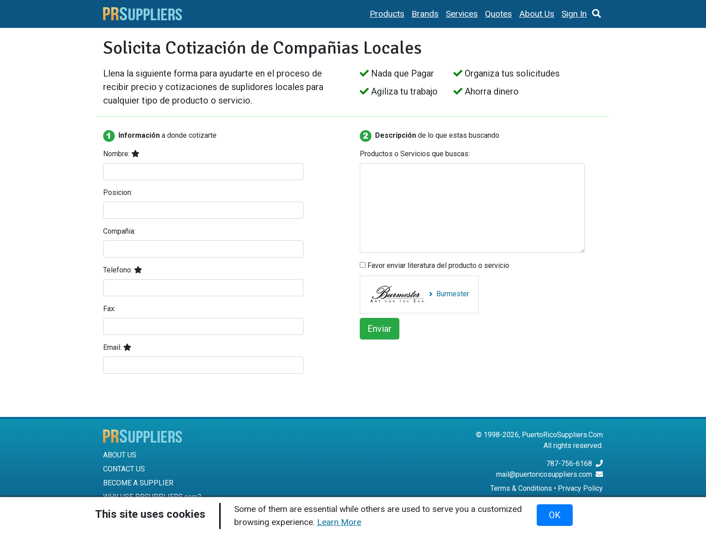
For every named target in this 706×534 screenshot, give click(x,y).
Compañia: (119, 231)
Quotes (498, 14)
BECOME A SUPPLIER (138, 483)
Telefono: (122, 270)
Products (387, 14)
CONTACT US (124, 469)
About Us (536, 14)
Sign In (574, 14)
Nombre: (121, 153)
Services (462, 14)
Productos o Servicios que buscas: (415, 153)
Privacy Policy (580, 488)
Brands (425, 14)
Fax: (109, 308)
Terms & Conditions (521, 488)
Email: (117, 347)
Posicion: (117, 192)
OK (554, 515)
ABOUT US (119, 455)
